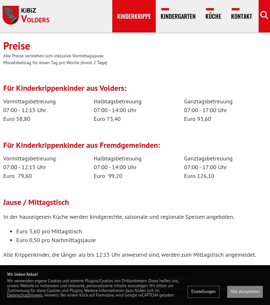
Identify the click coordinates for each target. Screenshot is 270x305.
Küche (213, 16)
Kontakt (241, 16)
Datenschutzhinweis (25, 295)
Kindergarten (178, 16)
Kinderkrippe (134, 16)
